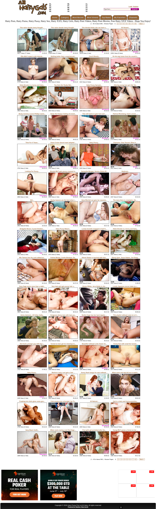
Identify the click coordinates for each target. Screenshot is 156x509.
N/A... (32, 200)
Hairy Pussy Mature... (63, 229)
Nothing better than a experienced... (63, 56)
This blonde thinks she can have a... (94, 28)
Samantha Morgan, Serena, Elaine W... (94, 171)
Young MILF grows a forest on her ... (125, 430)
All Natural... (94, 401)
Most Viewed (92, 18)
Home (54, 18)
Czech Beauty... (94, 56)
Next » (142, 23)
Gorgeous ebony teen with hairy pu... (63, 315)
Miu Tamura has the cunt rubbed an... (32, 257)
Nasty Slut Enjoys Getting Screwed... (63, 114)
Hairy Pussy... (94, 142)
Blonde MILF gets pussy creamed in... (63, 171)
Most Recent (78, 18)
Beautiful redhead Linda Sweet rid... (94, 344)
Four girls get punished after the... (94, 430)
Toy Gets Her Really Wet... (63, 85)
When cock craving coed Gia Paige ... (63, 430)
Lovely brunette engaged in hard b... (94, 229)
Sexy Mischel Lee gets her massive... (94, 200)
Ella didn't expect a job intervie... (32, 56)
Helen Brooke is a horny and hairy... (32, 85)
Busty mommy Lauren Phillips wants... (32, 114)
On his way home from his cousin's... (125, 56)
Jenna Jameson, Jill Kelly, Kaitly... (32, 315)
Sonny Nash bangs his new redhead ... (94, 372)
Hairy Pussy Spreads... (94, 85)
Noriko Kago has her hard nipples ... (94, 315)
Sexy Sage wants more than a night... (32, 286)
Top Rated (106, 18)
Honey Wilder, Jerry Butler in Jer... (94, 286)
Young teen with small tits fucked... (125, 344)
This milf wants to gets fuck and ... (94, 114)
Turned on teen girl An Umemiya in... (63, 344)
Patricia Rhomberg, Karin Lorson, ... (125, 114)
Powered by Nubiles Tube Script (78, 507)
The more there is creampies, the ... (125, 200)
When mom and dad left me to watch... (125, 372)
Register (135, 6)
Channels (133, 18)
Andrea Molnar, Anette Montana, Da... (63, 257)
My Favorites (120, 18)
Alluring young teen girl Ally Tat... (125, 85)
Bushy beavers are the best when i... (63, 200)
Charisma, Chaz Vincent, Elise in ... (125, 142)
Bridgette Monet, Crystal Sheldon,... (32, 229)
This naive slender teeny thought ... (32, 28)
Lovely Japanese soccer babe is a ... (125, 286)
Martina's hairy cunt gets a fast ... (63, 372)
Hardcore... (125, 171)
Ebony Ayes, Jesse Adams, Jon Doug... (125, 257)
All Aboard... (125, 28)
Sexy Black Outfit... (32, 430)
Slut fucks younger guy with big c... (32, 344)
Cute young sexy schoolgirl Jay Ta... (63, 401)
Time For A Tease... (32, 142)
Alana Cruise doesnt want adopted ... (63, 142)
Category (65, 18)
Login (130, 6)
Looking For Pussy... (32, 171)
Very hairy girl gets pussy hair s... (63, 286)
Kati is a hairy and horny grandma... (125, 401)
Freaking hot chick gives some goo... (32, 401)
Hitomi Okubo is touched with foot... (94, 257)
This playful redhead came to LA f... (125, 315)
